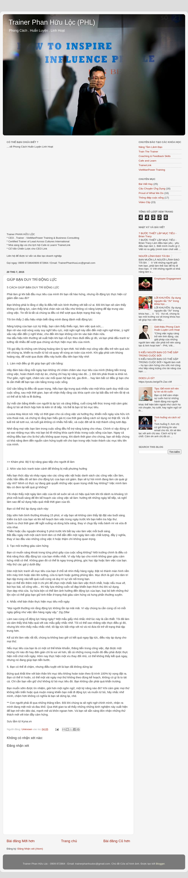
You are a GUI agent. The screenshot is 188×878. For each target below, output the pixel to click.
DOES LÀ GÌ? (147, 378)
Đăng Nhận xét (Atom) (30, 848)
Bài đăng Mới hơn (21, 841)
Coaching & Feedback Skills (155, 156)
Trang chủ (69, 841)
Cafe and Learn (147, 160)
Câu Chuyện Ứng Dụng (152, 188)
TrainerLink (145, 165)
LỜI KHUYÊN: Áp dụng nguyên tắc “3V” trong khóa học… (167, 300)
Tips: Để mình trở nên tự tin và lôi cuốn (166, 390)
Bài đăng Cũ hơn (116, 841)
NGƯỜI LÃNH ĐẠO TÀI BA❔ (156, 256)
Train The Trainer (148, 151)
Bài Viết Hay (146, 184)
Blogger (160, 863)
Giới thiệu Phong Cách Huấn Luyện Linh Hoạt (167, 328)
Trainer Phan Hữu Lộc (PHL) (52, 22)
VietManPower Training (152, 169)
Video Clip (144, 202)
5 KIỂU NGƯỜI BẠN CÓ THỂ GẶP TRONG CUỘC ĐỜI (158, 354)
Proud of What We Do (151, 193)
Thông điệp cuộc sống (151, 197)
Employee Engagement (167, 278)
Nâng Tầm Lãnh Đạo (150, 147)
